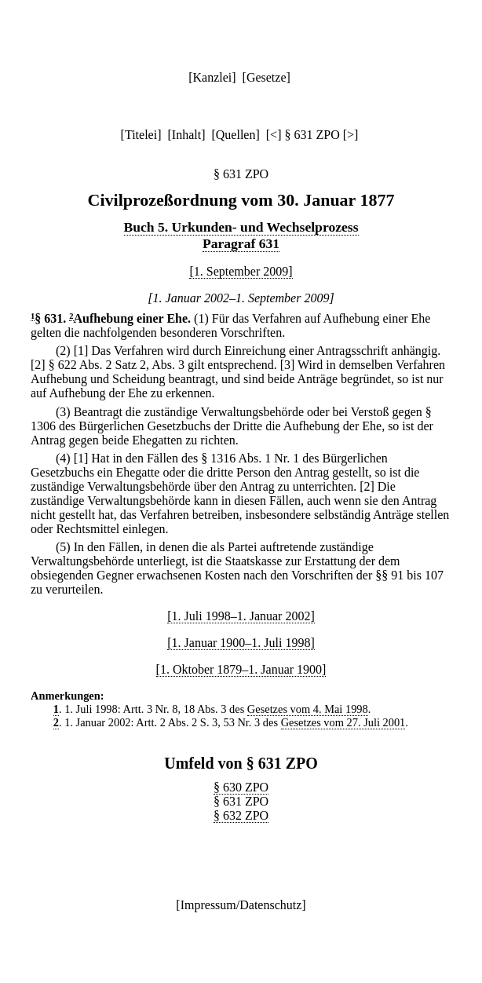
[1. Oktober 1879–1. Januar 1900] (241, 669)
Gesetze (266, 77)
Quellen (236, 134)
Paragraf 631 (241, 243)
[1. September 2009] (240, 271)
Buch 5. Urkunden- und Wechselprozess (241, 227)
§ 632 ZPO (241, 815)
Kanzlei (212, 77)
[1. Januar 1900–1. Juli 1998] (241, 642)
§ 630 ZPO (241, 787)
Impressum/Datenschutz (241, 905)
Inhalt (186, 134)
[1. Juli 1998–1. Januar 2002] (241, 616)
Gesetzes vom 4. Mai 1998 (307, 709)
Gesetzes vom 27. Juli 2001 (343, 722)
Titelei (141, 134)
